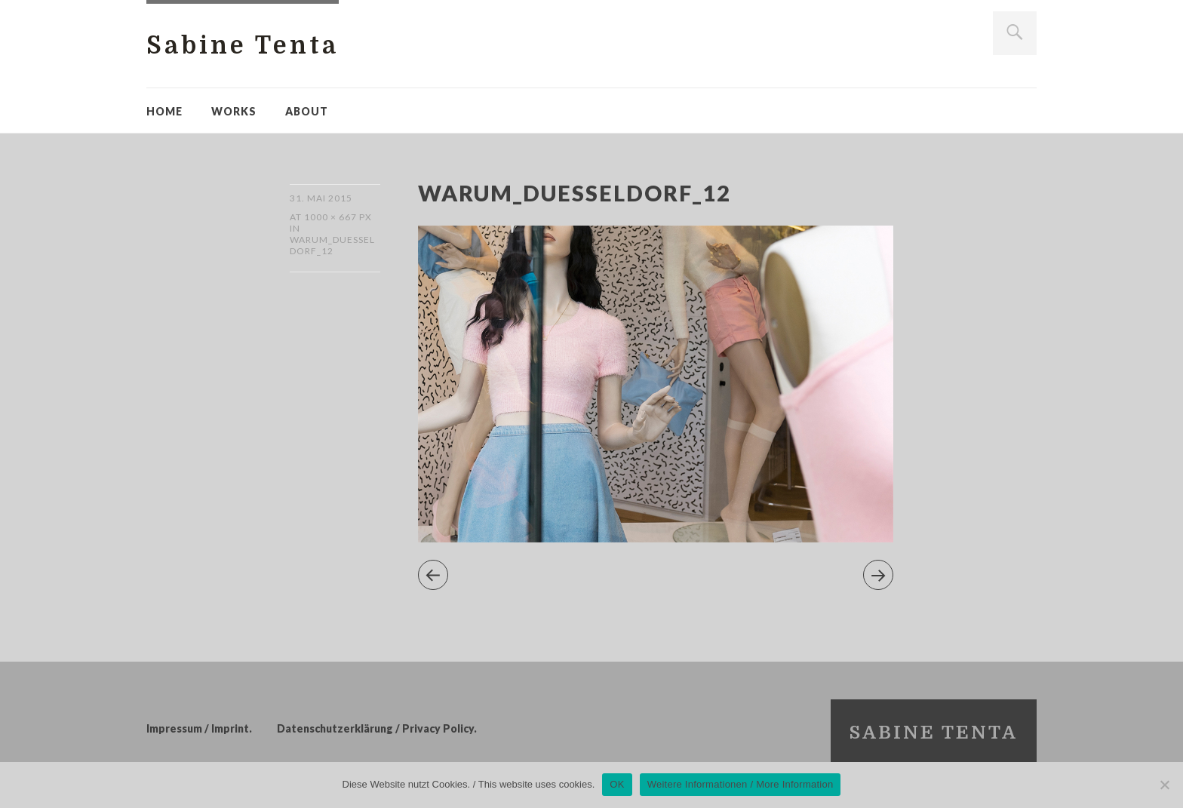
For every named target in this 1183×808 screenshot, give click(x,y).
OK (617, 784)
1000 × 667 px (338, 217)
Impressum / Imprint (197, 728)
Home (164, 111)
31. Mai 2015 (321, 198)
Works (234, 111)
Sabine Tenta (242, 46)
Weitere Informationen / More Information (740, 784)
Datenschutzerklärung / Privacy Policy (375, 728)
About (306, 111)
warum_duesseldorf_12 (332, 245)
